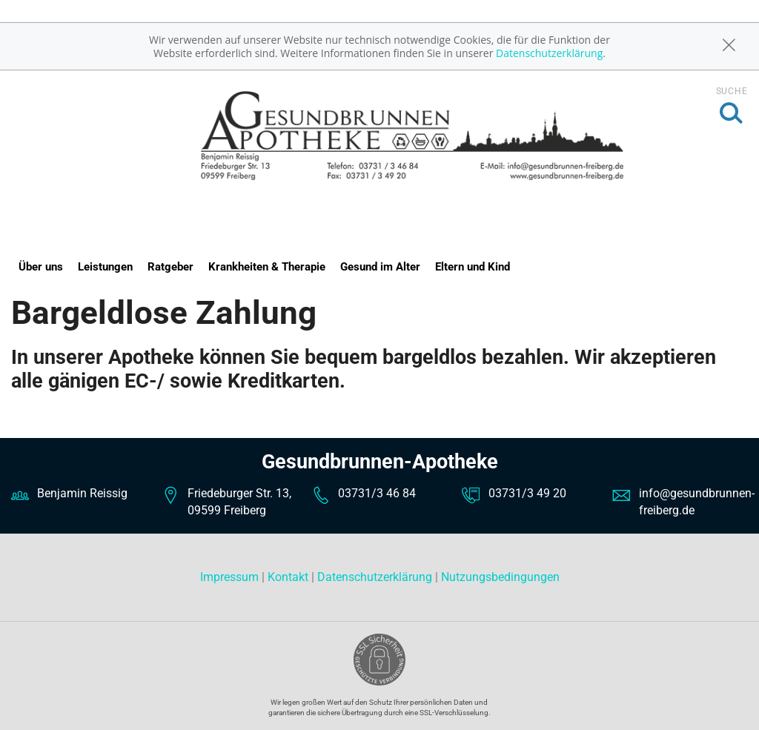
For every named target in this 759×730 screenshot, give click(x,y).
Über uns (41, 266)
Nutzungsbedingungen (500, 577)
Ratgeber (170, 266)
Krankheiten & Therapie (266, 266)
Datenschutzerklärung (549, 53)
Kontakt (288, 577)
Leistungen (105, 266)
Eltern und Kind (472, 266)
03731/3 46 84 (377, 493)
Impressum (231, 577)
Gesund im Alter (380, 266)
